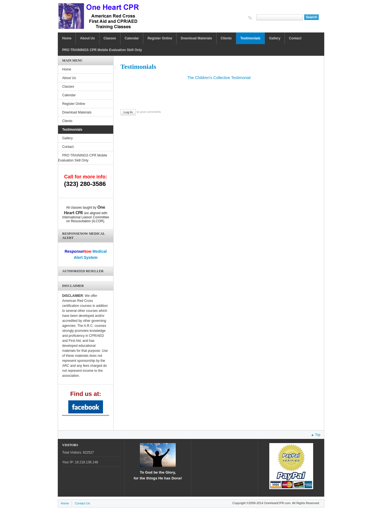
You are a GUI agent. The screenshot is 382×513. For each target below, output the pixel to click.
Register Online (159, 38)
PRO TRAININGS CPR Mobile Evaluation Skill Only (102, 50)
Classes (110, 38)
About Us (87, 38)
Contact (295, 38)
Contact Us (82, 503)
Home (66, 38)
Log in (128, 112)
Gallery (274, 38)
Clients (226, 38)
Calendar (132, 38)
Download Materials (196, 38)
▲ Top (315, 435)
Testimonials (250, 38)
